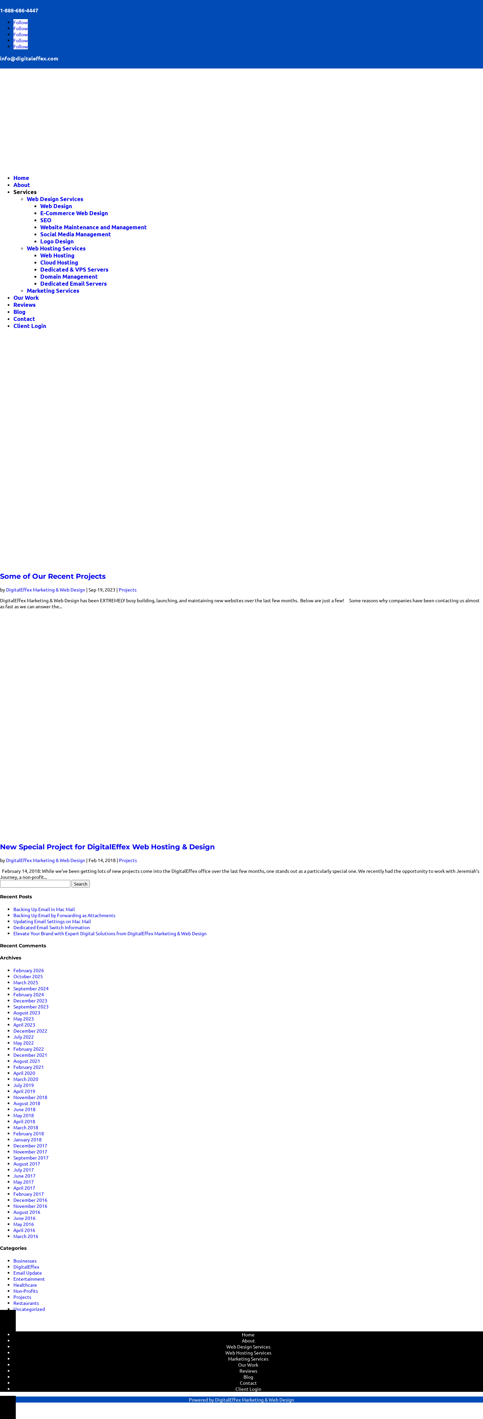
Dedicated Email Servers (73, 283)
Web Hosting (57, 255)
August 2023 (26, 1012)
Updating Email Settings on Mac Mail (52, 921)
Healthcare (25, 1285)
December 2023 (30, 1000)
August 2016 (26, 1212)
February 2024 (28, 994)
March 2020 (25, 1079)
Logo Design (57, 241)
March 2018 (25, 1127)
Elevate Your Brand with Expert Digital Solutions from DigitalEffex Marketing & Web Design (110, 933)
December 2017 (30, 1145)
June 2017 (24, 1176)
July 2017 (23, 1170)
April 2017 (24, 1188)
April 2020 (24, 1073)
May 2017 (23, 1182)
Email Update (27, 1273)
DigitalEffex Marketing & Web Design (45, 589)
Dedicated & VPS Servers (74, 269)
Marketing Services (53, 290)
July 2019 (23, 1085)
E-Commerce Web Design (74, 213)
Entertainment (29, 1279)
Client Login (29, 325)
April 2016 (24, 1230)
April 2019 (24, 1091)
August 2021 (26, 1061)
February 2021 (28, 1067)
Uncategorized (29, 1309)
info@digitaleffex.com (29, 58)
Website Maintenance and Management (93, 227)
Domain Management (69, 276)
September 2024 (31, 988)
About (21, 184)
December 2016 (30, 1200)
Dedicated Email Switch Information (51, 927)
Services (25, 191)
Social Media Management (75, 234)
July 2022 (23, 1037)
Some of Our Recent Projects (53, 576)
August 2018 (26, 1103)
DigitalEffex (26, 1267)
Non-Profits (25, 1291)
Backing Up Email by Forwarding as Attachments (64, 915)
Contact (24, 318)
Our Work (26, 297)
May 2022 (23, 1043)
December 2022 (30, 1031)
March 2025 (25, 982)
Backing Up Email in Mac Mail (44, 909)
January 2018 (27, 1139)
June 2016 (24, 1218)
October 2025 (28, 976)
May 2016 (23, 1224)
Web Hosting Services (56, 248)
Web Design (56, 205)
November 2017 (30, 1151)
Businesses (25, 1261)
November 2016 (30, 1206)
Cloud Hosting (59, 262)
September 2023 (31, 1006)
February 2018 (28, 1133)
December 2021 (30, 1055)
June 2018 (24, 1109)
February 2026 (28, 970)
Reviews (24, 304)
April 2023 (24, 1025)
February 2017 (28, 1194)
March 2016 (25, 1236)
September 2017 (31, 1157)
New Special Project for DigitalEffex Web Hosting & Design (107, 847)
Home (21, 177)
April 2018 (24, 1121)
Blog (19, 311)
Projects (128, 589)
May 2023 (23, 1018)
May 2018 (23, 1115)
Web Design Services (55, 198)
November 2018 (30, 1097)
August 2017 (26, 1164)
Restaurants (26, 1303)
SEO (45, 220)
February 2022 (28, 1049)
